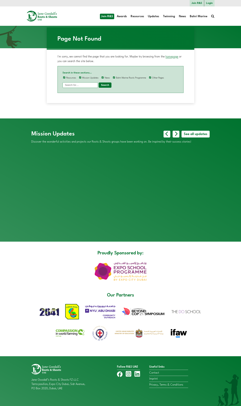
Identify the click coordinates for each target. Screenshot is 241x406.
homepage (172, 56)
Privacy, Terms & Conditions (166, 384)
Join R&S (197, 3)
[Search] (80, 85)
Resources (137, 16)
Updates (153, 16)
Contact (154, 372)
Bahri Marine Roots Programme (131, 78)
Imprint (153, 378)
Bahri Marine (198, 16)
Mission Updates (90, 78)
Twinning (169, 16)
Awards (122, 16)
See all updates (195, 134)
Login (209, 3)
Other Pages (158, 78)
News (182, 16)
